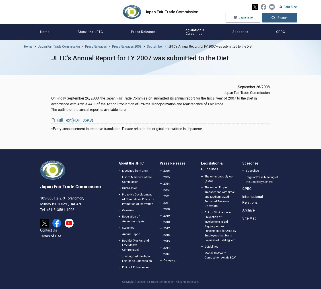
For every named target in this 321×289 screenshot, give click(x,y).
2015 (166, 241)
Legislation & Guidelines (212, 166)
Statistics (128, 227)
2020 (166, 209)
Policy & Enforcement (136, 267)
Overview (128, 210)
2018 (166, 222)
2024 (166, 183)
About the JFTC (131, 163)
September (155, 46)
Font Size (290, 7)
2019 (166, 215)
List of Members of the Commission (137, 179)
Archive (248, 210)
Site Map (249, 218)
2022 (166, 196)
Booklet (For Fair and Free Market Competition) (135, 245)
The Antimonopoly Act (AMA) (219, 179)
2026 (166, 170)
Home (28, 46)
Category (169, 260)
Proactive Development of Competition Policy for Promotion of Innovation (138, 199)
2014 (166, 247)
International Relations (252, 200)
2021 (166, 202)
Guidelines (211, 246)
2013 (166, 254)
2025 (166, 177)
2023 (166, 189)
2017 (166, 228)
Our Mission (130, 188)
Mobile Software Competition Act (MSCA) (220, 255)
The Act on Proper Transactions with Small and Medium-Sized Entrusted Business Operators (220, 197)
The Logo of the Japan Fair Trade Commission (137, 258)
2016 (166, 234)
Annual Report (131, 234)
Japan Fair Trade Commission (59, 46)
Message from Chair (135, 170)
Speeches (250, 163)
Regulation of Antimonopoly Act (134, 219)
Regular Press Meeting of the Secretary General (262, 179)
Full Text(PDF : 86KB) (75, 120)
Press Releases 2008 (127, 46)
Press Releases (96, 46)
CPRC (247, 189)
